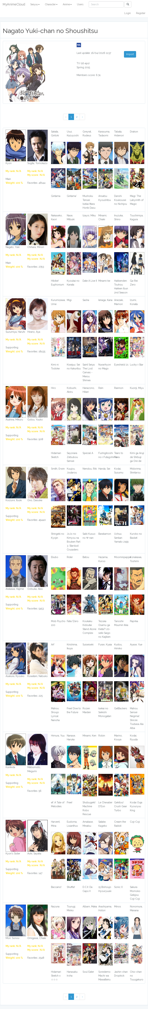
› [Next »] (82, 116)
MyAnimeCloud (14, 4)
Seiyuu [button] (35, 4)
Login (127, 13)
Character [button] (51, 4)
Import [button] (130, 54)
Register (140, 13)
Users (80, 4)
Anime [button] (67, 4)
